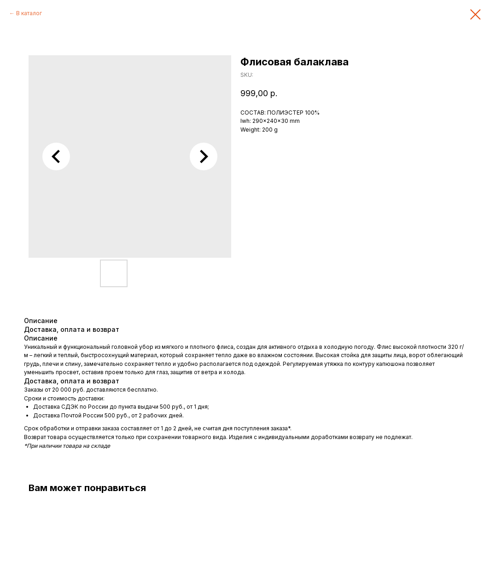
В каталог (29, 13)
